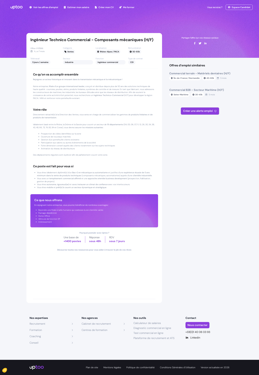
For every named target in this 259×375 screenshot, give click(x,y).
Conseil (34, 342)
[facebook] (194, 43)
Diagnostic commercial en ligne (152, 328)
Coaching (35, 336)
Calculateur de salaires (147, 323)
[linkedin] (205, 43)
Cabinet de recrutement (96, 323)
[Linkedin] (207, 337)
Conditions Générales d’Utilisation (177, 367)
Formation (36, 330)
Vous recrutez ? (214, 7)
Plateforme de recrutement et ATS (153, 338)
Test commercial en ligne (148, 333)
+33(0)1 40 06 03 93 (197, 332)
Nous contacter (197, 325)
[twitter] (200, 43)
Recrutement (37, 323)
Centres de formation (94, 330)
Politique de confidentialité (140, 367)
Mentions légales (112, 367)
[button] (7, 369)
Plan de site (92, 367)
